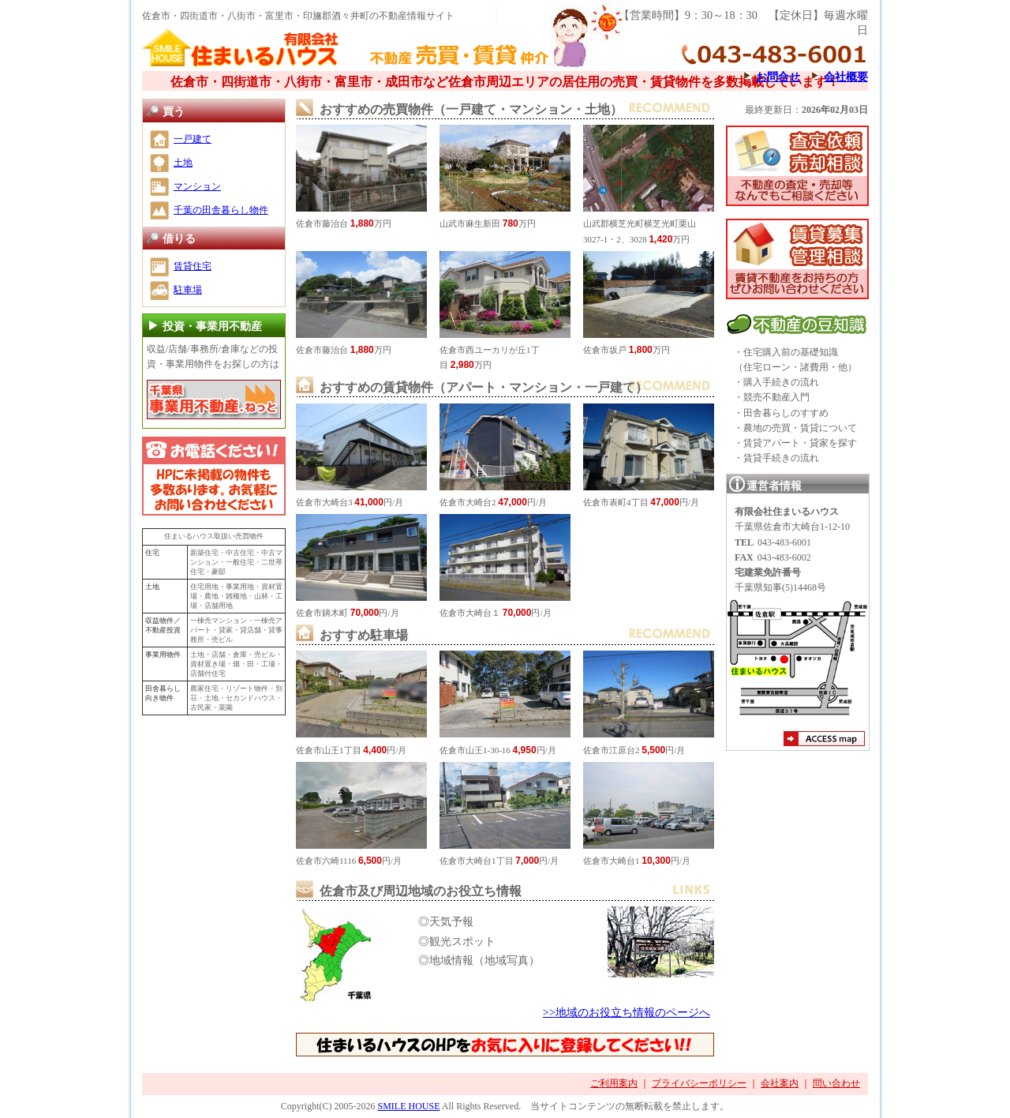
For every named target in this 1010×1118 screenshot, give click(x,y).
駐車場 (188, 289)
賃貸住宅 (192, 266)
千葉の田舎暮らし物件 (221, 210)
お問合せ (778, 76)
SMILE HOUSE (408, 1106)
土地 (183, 162)
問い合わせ (836, 1083)
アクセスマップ (824, 740)
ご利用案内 (614, 1083)
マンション (197, 186)
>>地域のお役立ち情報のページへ (626, 1012)
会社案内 (780, 1083)
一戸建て (192, 138)
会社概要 (846, 76)
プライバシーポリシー (699, 1083)
